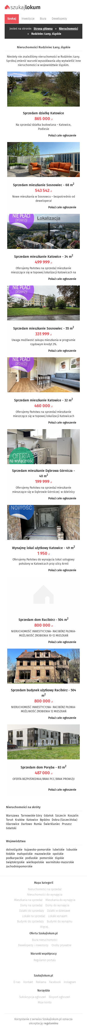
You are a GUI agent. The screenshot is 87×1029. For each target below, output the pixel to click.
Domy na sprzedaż (31, 905)
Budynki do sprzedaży (30, 921)
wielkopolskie (35, 862)
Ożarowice (12, 824)
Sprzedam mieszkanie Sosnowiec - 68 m (43, 185)
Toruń (9, 819)
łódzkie (10, 853)
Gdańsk (48, 815)
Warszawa (12, 815)
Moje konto (45, 1002)
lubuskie (71, 849)
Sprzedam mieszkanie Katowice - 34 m (43, 257)
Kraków (20, 819)
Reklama (41, 982)
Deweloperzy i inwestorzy (33, 945)
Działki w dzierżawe (58, 910)
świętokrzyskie (15, 862)
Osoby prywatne (61, 945)
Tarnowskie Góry (31, 815)
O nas (16, 982)
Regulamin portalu (45, 960)
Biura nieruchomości (44, 940)
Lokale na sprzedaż (33, 916)
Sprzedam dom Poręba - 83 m (43, 767)
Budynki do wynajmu (59, 921)
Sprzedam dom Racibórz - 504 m (43, 620)
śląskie (59, 858)
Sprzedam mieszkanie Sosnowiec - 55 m (43, 328)
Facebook (55, 982)
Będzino (45, 819)
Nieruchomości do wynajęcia (44, 894)
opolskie (58, 853)
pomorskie (46, 858)
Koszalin (73, 815)
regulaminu (51, 1023)
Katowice (32, 819)
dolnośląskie (14, 849)
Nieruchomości (68, 28)
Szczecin (60, 815)
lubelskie (58, 849)
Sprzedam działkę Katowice (43, 113)
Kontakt (28, 982)
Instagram (70, 982)
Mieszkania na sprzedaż (28, 900)
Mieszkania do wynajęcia (60, 900)
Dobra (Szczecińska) (64, 819)
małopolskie (25, 853)
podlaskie (31, 858)
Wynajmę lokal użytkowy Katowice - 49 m (43, 548)
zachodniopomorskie (19, 866)
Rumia (38, 824)
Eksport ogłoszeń (59, 997)
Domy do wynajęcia (57, 905)
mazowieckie (43, 853)
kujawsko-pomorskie (37, 849)
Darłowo (26, 824)
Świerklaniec (52, 824)
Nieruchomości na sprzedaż (44, 889)
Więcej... (44, 926)
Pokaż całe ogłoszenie (62, 135)
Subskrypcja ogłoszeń (32, 997)
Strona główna (43, 28)
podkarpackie (14, 858)
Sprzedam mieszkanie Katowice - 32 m (43, 400)
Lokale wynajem (57, 916)
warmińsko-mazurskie (60, 862)
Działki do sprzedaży (31, 910)
